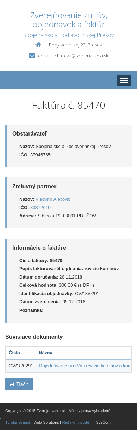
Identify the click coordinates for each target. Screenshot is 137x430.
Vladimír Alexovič (52, 199)
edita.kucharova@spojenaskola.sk (73, 55)
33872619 (40, 207)
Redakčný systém (77, 422)
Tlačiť (19, 384)
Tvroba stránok (18, 422)
